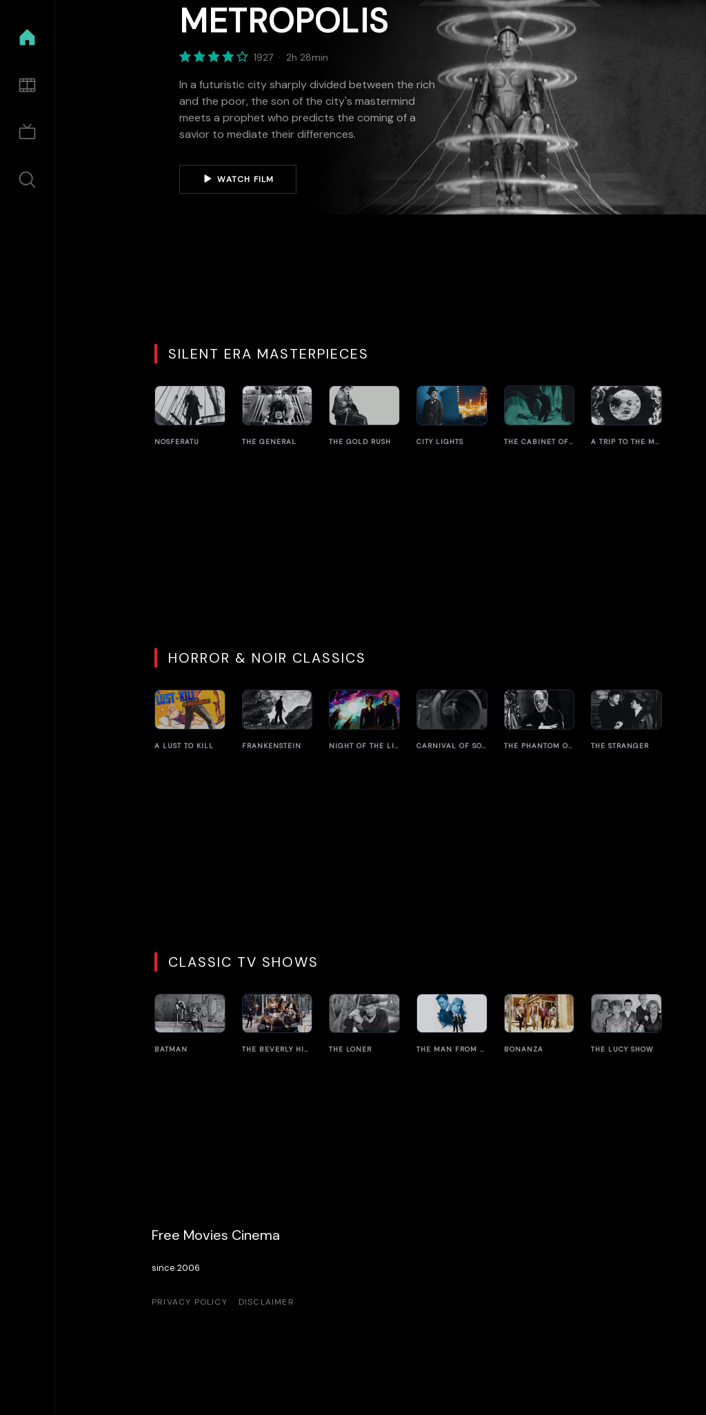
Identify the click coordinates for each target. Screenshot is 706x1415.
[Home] (27, 38)
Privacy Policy (190, 1301)
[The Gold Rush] (364, 416)
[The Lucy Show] (626, 1024)
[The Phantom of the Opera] (539, 720)
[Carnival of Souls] (451, 720)
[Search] (27, 180)
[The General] (277, 416)
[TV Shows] (27, 133)
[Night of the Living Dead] (364, 720)
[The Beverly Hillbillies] (277, 1024)
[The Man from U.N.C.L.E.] (451, 1024)
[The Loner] (364, 1024)
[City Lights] (451, 416)
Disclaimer (266, 1301)
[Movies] (27, 85)
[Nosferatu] (189, 416)
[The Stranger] (626, 720)
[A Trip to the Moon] (626, 416)
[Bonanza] (539, 1024)
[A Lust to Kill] (189, 720)
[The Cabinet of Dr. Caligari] (539, 416)
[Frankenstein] (277, 720)
